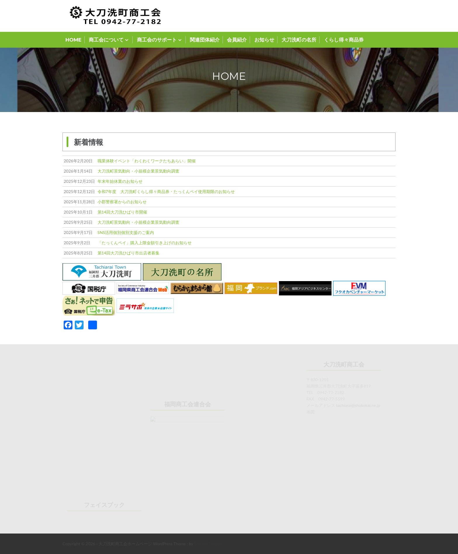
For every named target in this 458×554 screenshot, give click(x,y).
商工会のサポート (157, 40)
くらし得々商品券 (344, 40)
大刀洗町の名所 (299, 40)
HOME (73, 40)
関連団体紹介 (205, 40)
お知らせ (264, 40)
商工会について (106, 40)
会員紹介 (237, 40)
